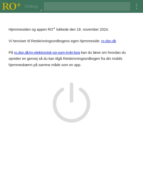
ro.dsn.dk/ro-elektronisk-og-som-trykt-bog (47, 53)
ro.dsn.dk (108, 41)
